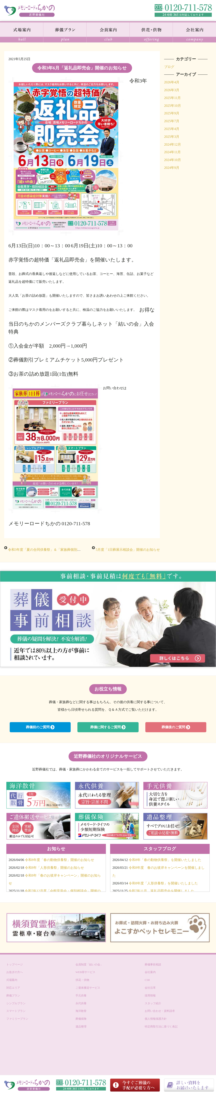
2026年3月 (171, 90)
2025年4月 (171, 129)
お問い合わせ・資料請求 (160, 1010)
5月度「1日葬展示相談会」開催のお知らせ (128, 549)
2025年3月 (171, 136)
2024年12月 (172, 144)
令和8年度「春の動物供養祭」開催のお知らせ (59, 860)
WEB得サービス (85, 972)
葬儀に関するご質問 (108, 727)
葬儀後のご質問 (176, 727)
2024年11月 (172, 152)
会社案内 (150, 972)
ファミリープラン (17, 1018)
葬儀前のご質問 (40, 727)
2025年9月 (171, 113)
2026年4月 (171, 82)
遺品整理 (81, 1026)
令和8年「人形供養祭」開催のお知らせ (54, 867)
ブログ (169, 67)
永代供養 (81, 1003)
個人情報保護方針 (156, 1018)
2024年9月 (171, 167)
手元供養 (81, 995)
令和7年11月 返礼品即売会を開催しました (161, 891)
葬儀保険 (81, 1018)
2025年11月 (172, 98)
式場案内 (11, 979)
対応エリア (13, 987)
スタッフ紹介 (153, 1003)
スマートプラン (16, 1010)
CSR (147, 979)
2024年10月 (172, 160)
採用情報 (150, 995)
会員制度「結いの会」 (89, 964)
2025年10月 (172, 105)
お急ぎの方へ (14, 972)
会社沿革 (150, 987)
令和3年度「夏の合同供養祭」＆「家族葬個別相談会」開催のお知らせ (61, 549)
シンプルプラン (16, 1003)
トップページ (14, 964)
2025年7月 (171, 121)
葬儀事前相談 (153, 964)
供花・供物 (82, 979)
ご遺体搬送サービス (88, 987)
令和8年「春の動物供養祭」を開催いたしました (165, 860)
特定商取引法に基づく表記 (161, 1026)
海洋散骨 (81, 1010)
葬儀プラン (13, 995)
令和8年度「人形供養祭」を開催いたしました (163, 883)
